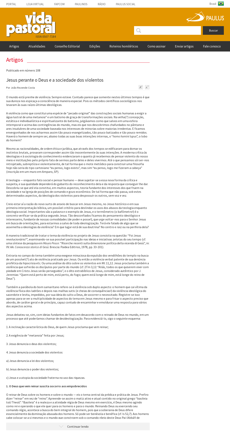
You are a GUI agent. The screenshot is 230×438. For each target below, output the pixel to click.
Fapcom (59, 4)
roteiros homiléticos (123, 46)
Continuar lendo (78, 426)
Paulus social (125, 4)
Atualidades (37, 46)
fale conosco (212, 46)
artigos (14, 46)
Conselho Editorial (67, 46)
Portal (11, 4)
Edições (94, 46)
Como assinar (156, 46)
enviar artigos (184, 46)
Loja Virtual (35, 4)
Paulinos (81, 4)
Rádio (102, 4)
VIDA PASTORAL (31, 24)
